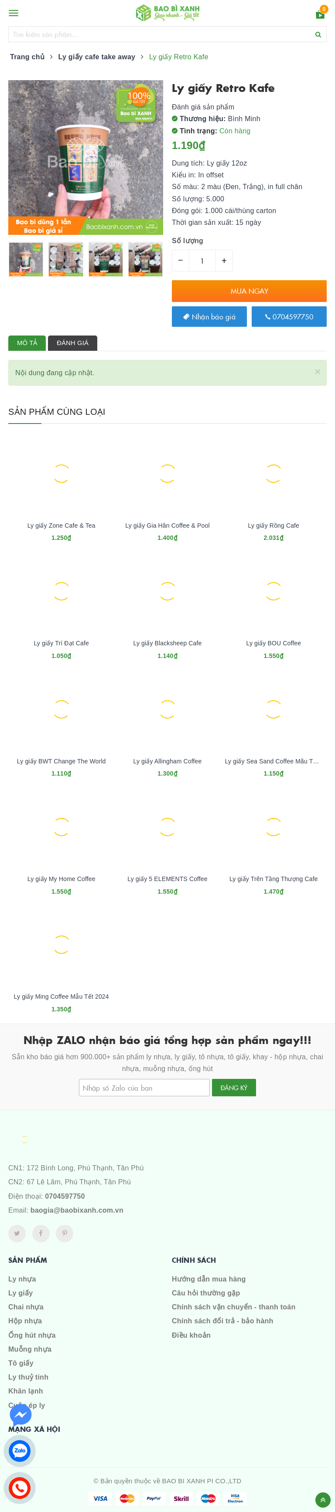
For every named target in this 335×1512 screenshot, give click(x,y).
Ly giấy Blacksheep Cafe (167, 643)
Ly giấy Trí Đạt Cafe (61, 643)
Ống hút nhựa (32, 1335)
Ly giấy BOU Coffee (273, 643)
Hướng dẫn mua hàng (209, 1279)
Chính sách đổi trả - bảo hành (222, 1321)
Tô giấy (21, 1363)
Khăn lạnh (25, 1391)
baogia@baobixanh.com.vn (77, 1210)
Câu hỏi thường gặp (206, 1293)
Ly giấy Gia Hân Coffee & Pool (167, 525)
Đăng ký (234, 1087)
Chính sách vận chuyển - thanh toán (233, 1307)
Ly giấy (20, 1293)
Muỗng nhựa (29, 1349)
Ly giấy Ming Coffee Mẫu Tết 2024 (61, 996)
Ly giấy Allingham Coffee (167, 761)
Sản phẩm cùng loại (57, 412)
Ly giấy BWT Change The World (61, 761)
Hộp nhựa (25, 1321)
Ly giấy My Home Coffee (61, 878)
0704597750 (289, 316)
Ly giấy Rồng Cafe (273, 525)
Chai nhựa (26, 1307)
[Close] (317, 370)
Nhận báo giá (209, 316)
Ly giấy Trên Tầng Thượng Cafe (273, 878)
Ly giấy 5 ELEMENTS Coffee (167, 878)
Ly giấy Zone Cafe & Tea (61, 525)
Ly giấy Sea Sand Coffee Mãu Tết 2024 (279, 761)
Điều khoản (191, 1335)
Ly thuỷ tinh (28, 1377)
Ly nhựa (22, 1279)
